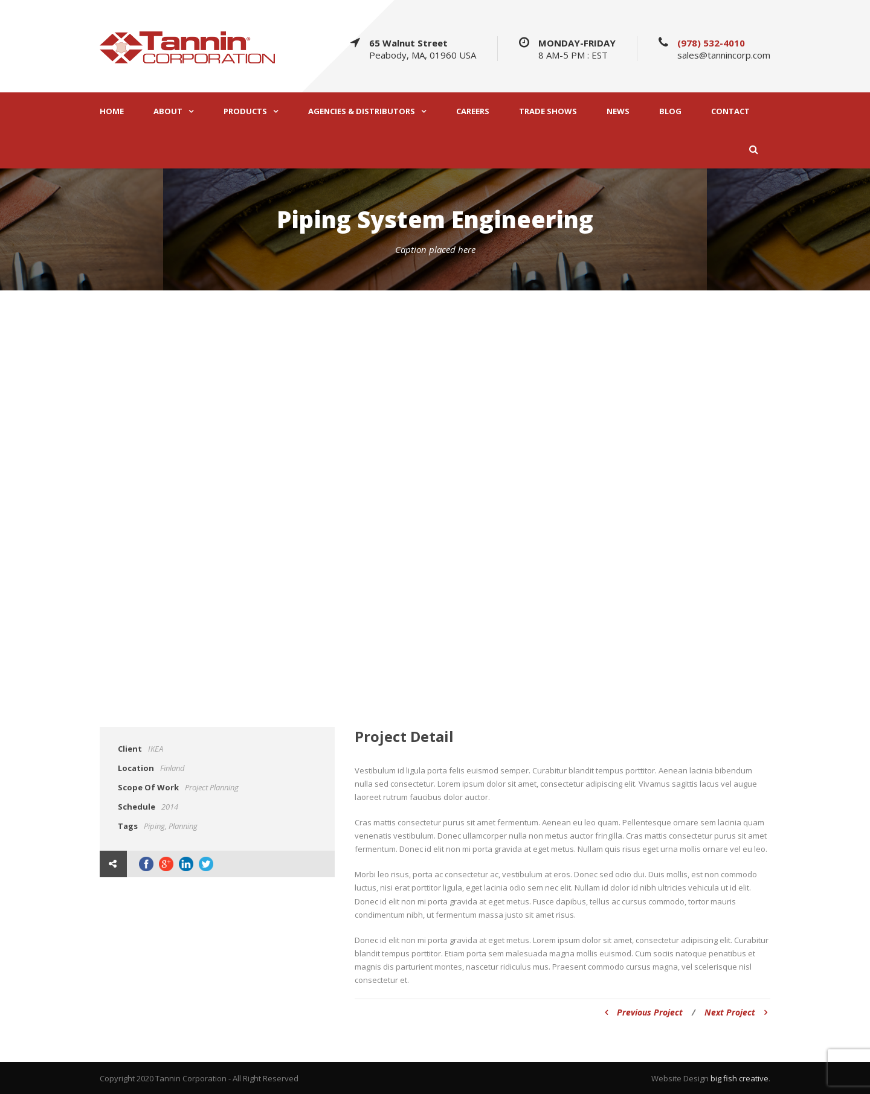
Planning (183, 825)
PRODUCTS (245, 111)
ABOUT (167, 111)
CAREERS (472, 111)
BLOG (670, 111)
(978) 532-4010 (711, 43)
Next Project (735, 1012)
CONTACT (730, 111)
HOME (112, 111)
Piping (154, 825)
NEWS (618, 111)
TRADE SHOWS (548, 111)
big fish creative (739, 1078)
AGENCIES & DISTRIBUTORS (361, 111)
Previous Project (644, 1012)
